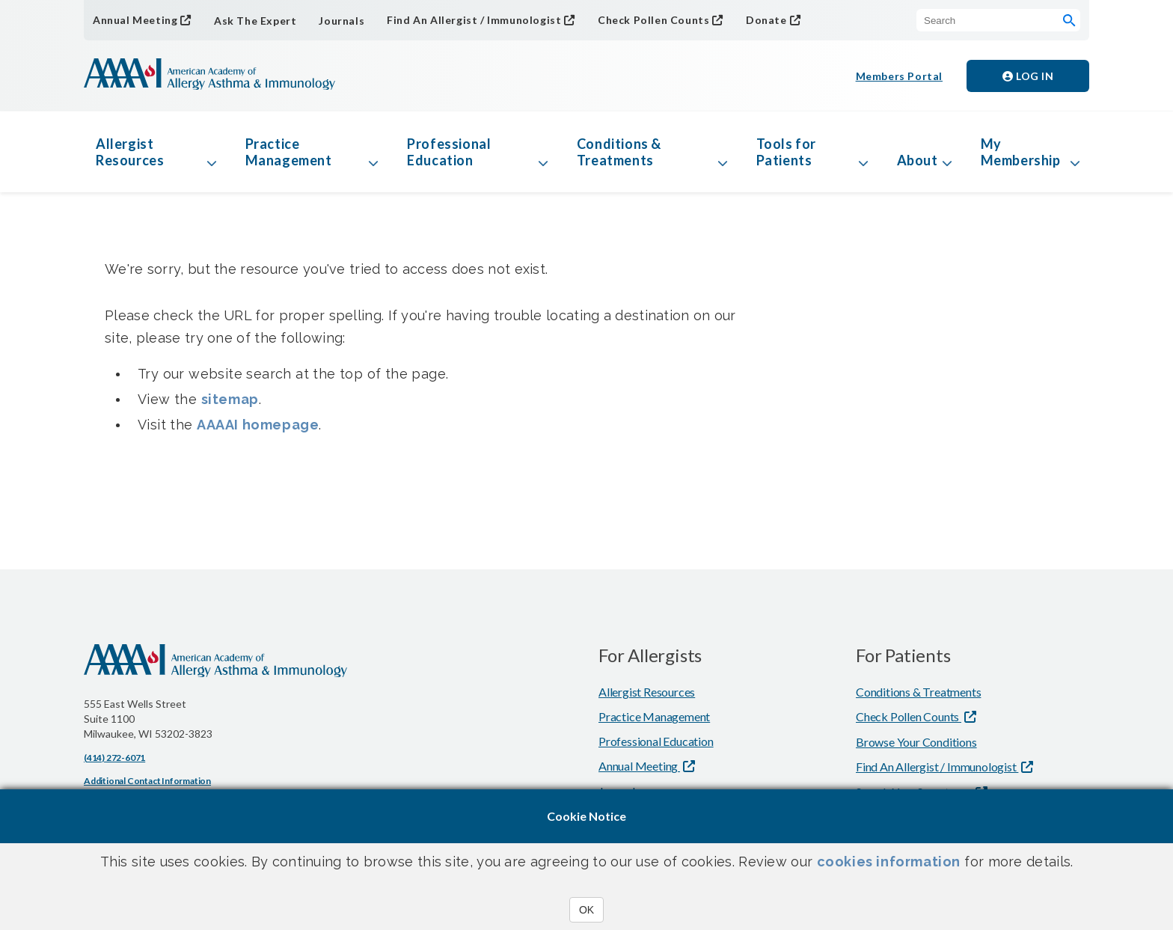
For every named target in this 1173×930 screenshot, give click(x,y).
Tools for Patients (786, 151)
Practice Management (288, 151)
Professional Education (449, 151)
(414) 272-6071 (114, 757)
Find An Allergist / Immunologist (474, 19)
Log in (1027, 76)
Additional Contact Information (147, 780)
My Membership (1021, 151)
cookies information (889, 861)
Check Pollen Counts (653, 19)
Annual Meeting (135, 19)
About (917, 160)
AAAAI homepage (258, 424)
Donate (766, 19)
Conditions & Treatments (619, 151)
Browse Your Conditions (916, 742)
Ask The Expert (255, 20)
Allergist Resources (130, 151)
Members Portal (899, 76)
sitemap (230, 399)
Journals (341, 20)
